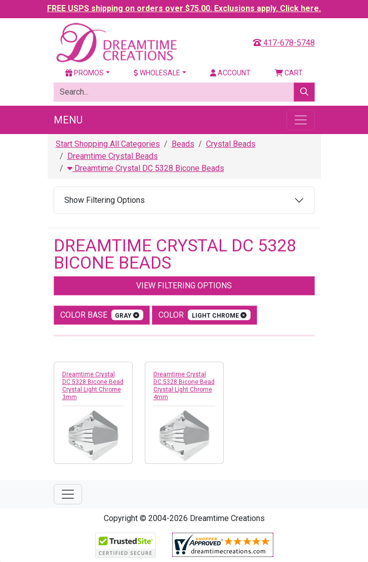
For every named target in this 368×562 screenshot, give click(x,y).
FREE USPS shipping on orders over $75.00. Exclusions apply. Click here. (184, 8)
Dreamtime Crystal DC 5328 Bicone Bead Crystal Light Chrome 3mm (93, 386)
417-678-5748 (284, 43)
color (204, 315)
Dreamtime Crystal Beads (112, 156)
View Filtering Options (184, 285)
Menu (68, 120)
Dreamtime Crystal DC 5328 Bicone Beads (145, 168)
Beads (183, 144)
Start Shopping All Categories (108, 144)
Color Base (102, 315)
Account (230, 73)
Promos (84, 73)
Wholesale (157, 73)
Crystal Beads (231, 144)
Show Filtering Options (104, 200)
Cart (289, 73)
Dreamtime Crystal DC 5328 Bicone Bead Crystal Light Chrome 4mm (184, 386)
